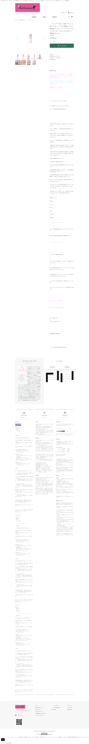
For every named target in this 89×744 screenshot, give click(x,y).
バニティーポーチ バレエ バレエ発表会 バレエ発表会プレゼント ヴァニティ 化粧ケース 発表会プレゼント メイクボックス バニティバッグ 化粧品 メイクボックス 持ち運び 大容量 (37, 737)
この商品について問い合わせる (55, 57)
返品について (52, 54)
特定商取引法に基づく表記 (55, 56)
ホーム (41, 707)
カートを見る (70, 709)
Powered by (44, 734)
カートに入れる (62, 45)
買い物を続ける (53, 59)
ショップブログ (58, 707)
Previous (17, 38)
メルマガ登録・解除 (59, 709)
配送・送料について (44, 709)
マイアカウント (63, 12)
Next (44, 38)
